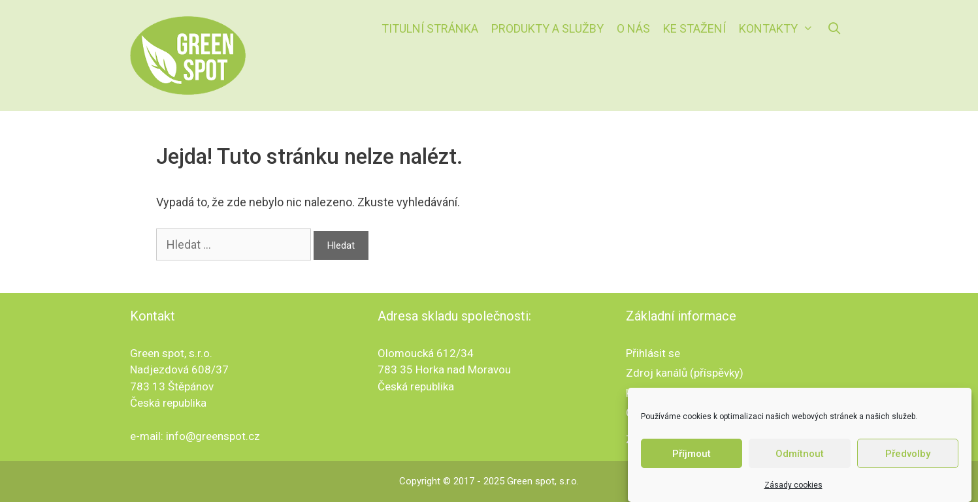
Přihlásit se (653, 353)
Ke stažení (694, 28)
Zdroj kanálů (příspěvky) (684, 372)
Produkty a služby (547, 28)
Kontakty (779, 28)
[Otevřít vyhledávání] (834, 28)
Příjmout (691, 454)
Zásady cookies (793, 485)
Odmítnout (799, 454)
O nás (633, 28)
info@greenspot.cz (213, 436)
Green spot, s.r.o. (543, 481)
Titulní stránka (430, 28)
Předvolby (907, 454)
